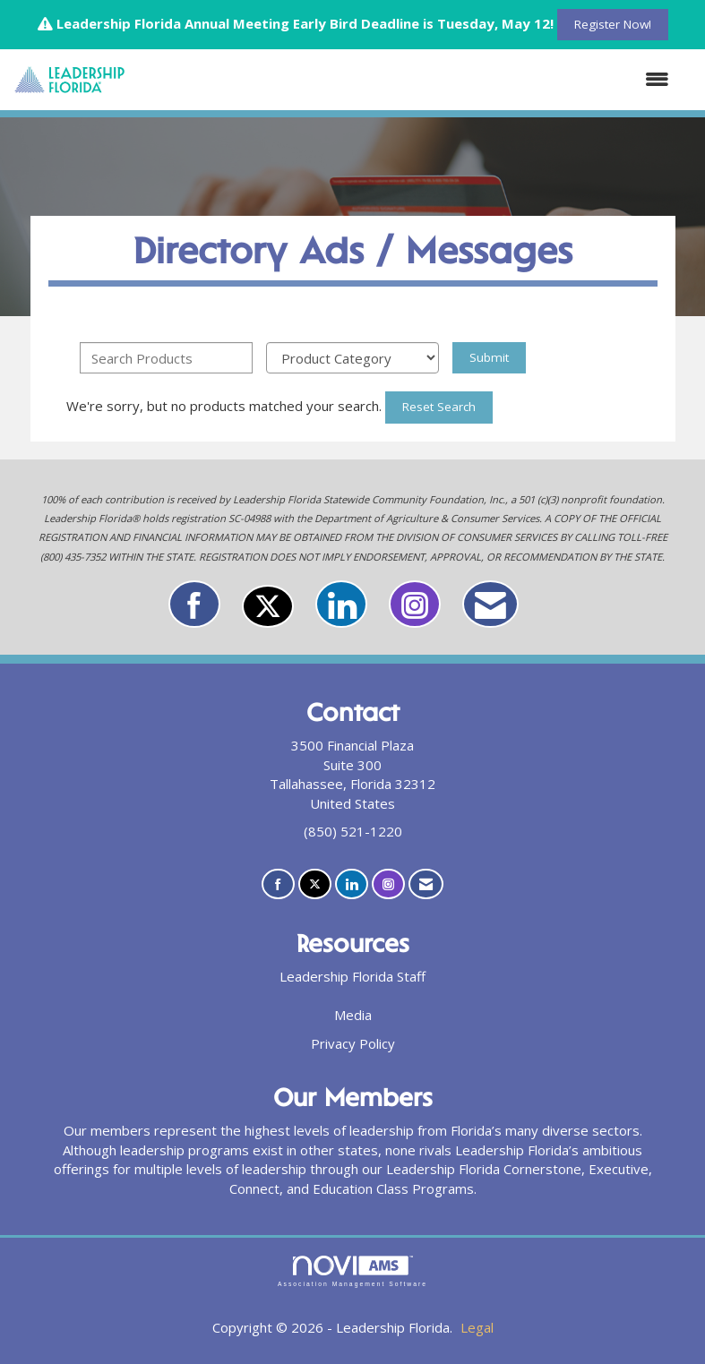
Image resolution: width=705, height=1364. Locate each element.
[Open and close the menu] (406, 79)
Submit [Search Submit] (489, 357)
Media (353, 1015)
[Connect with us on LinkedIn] (341, 604)
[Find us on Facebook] (194, 604)
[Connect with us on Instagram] (415, 604)
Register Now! (612, 24)
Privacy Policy (353, 1043)
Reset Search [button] (439, 407)
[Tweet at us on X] (268, 606)
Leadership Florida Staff (352, 976)
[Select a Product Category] (352, 357)
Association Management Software (352, 1272)
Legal (477, 1327)
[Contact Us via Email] (490, 604)
